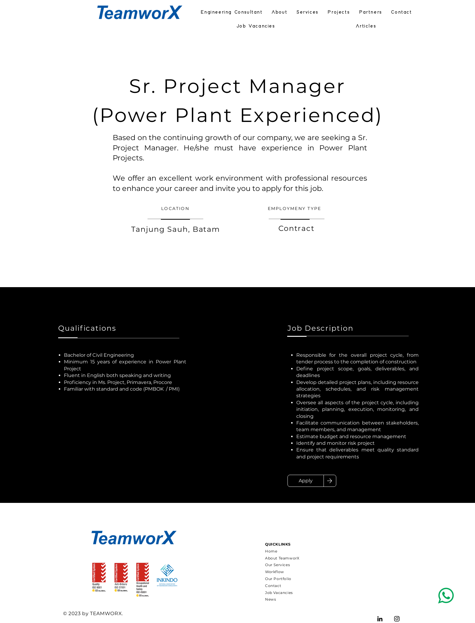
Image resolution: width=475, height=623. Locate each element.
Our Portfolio (278, 578)
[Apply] (305, 481)
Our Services (277, 564)
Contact (273, 585)
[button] (371, 12)
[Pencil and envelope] (446, 595)
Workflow (274, 571)
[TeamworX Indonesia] (380, 618)
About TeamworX (282, 558)
